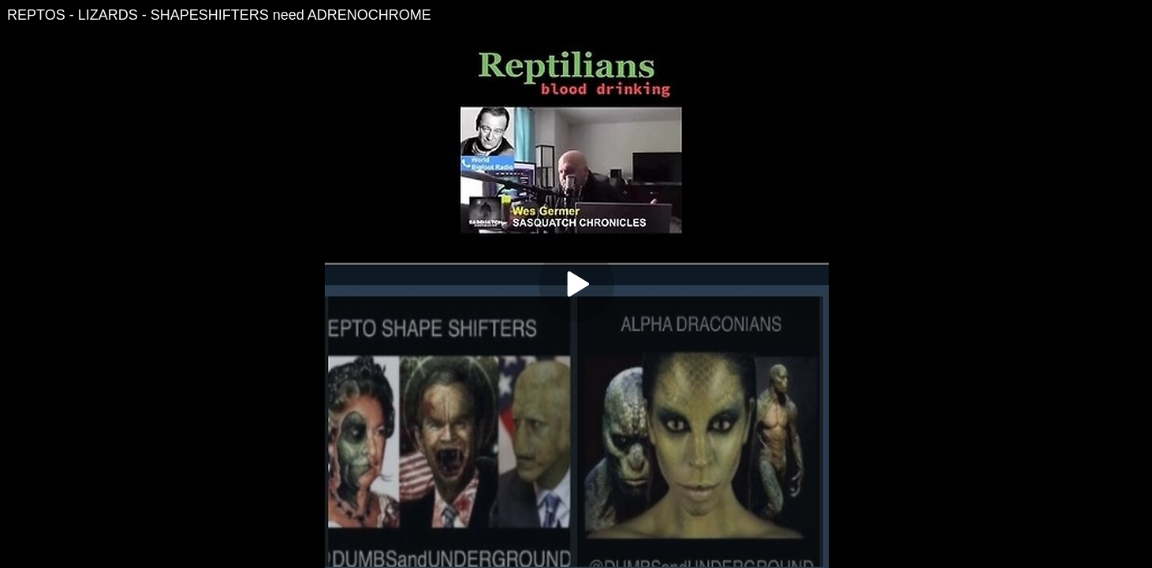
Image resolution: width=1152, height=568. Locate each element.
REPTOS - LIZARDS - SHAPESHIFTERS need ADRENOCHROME (219, 15)
